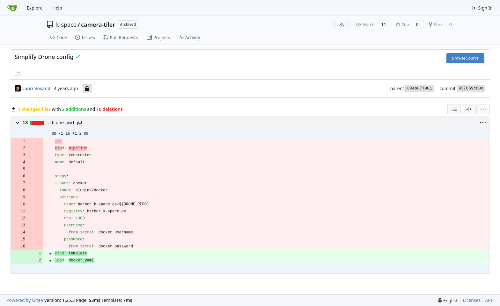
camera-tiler (98, 24)
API (488, 300)
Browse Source (465, 58)
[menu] (483, 109)
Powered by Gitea (24, 300)
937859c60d (471, 88)
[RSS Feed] (342, 24)
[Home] (12, 8)
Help (57, 8)
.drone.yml (61, 122)
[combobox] (454, 109)
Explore (34, 8)
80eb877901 (419, 88)
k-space (66, 24)
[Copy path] (79, 122)
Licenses (472, 300)
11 (383, 24)
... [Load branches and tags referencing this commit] (18, 72)
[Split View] (468, 109)
